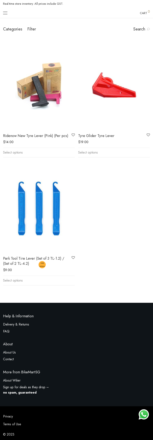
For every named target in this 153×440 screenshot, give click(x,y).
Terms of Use (12, 424)
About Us (9, 352)
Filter (31, 29)
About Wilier (12, 380)
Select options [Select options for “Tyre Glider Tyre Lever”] (88, 152)
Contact (8, 359)
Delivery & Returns (16, 324)
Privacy (8, 416)
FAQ (6, 331)
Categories (12, 29)
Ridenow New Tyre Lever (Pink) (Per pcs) (35, 135)
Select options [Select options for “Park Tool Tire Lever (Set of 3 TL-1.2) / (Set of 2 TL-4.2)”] (13, 280)
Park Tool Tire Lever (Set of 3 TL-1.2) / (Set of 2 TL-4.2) (33, 261)
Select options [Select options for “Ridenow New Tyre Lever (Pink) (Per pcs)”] (13, 152)
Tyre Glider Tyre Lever (96, 135)
